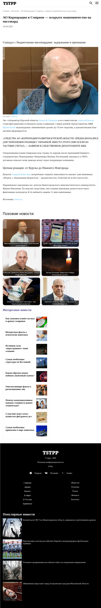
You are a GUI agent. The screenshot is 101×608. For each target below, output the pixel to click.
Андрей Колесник (21, 174)
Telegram (38, 473)
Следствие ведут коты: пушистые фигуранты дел (19, 415)
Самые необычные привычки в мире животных (20, 428)
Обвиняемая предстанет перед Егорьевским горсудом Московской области (56, 583)
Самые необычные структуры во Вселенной (18, 360)
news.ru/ (14, 116)
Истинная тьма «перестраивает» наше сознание (17, 348)
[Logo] (10, 3)
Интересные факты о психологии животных (17, 333)
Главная (6, 11)
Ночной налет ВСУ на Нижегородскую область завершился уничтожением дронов (59, 520)
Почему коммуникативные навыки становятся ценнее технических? (19, 403)
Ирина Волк (9, 127)
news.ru (18, 199)
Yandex (69, 473)
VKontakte (54, 473)
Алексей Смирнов (48, 120)
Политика (15, 11)
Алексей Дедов (86, 120)
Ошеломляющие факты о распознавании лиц (18, 387)
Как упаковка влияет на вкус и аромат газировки (20, 319)
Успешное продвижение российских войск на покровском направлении (54, 562)
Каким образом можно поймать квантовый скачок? (20, 374)
